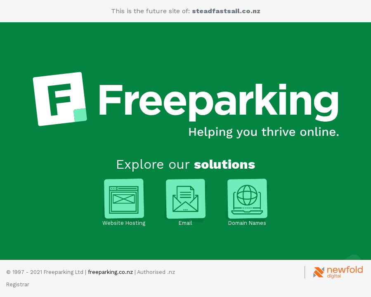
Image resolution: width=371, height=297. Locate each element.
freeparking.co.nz (110, 272)
